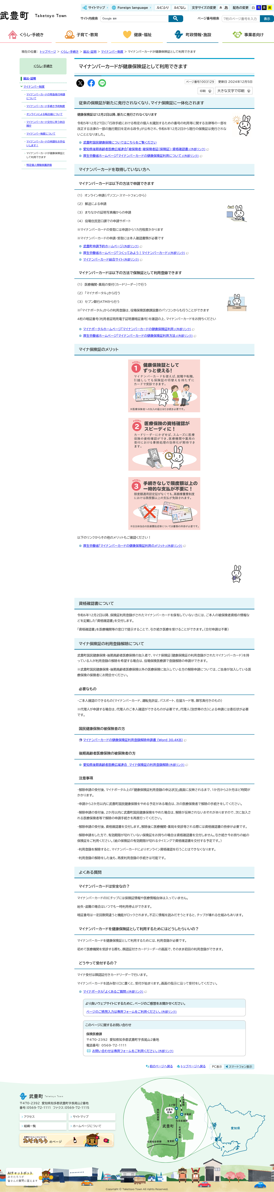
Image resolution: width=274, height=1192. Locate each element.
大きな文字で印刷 (230, 90)
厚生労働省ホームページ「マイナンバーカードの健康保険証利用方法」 (139, 335)
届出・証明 (89, 51)
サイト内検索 (89, 18)
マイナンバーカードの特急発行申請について (45, 96)
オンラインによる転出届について (44, 114)
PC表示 (217, 1066)
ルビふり (163, 7)
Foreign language (132, 7)
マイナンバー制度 (112, 51)
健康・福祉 (143, 35)
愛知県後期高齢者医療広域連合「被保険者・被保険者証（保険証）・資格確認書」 (146, 149)
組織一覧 (30, 1126)
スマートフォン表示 (240, 1066)
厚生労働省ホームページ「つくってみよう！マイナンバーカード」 (135, 252)
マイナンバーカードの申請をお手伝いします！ (45, 143)
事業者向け (254, 35)
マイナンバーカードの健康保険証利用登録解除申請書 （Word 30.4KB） (134, 739)
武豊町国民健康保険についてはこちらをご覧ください (120, 142)
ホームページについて (87, 1126)
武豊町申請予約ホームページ (112, 246)
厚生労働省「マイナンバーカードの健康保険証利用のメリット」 (134, 545)
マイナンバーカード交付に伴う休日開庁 (45, 124)
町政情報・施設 (198, 35)
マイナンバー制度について (40, 133)
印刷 (203, 90)
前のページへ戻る (161, 1066)
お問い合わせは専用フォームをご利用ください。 (133, 1051)
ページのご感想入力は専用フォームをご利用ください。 (131, 1011)
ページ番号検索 (208, 18)
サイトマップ (96, 7)
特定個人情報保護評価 (39, 165)
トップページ (48, 51)
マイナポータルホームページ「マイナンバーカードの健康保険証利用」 (138, 329)
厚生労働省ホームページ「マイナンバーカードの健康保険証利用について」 (142, 155)
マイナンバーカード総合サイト (112, 259)
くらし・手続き (32, 35)
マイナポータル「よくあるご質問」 (115, 991)
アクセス (29, 1116)
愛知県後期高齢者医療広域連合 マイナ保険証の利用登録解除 (135, 764)
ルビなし (180, 7)
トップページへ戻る (193, 1066)
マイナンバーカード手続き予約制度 (45, 106)
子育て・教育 (87, 35)
